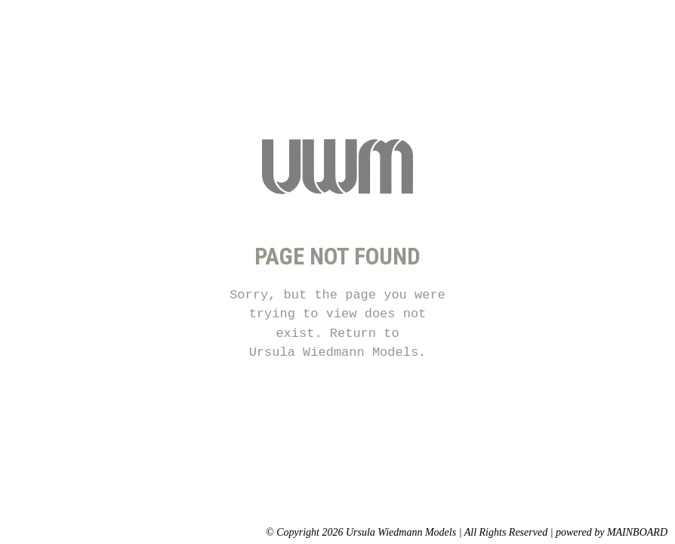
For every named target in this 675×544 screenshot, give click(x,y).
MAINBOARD (637, 532)
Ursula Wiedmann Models (333, 352)
